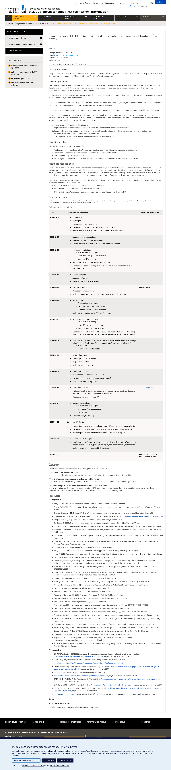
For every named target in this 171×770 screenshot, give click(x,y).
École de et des (68, 11)
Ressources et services (70, 722)
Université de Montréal (15, 9)
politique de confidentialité (32, 765)
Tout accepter (65, 760)
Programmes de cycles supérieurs (21, 44)
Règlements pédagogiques (22, 78)
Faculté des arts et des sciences (44, 9)
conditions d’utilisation (59, 765)
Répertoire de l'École (96, 722)
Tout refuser (49, 760)
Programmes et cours (23, 23)
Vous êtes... (146, 722)
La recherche (38, 722)
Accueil (10, 23)
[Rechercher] (151, 3)
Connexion (120, 3)
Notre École (119, 722)
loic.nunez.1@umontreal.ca (67, 55)
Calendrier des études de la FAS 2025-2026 (24, 66)
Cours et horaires (41, 23)
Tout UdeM (142, 6)
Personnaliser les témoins (26, 760)
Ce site (133, 6)
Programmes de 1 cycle (17, 38)
